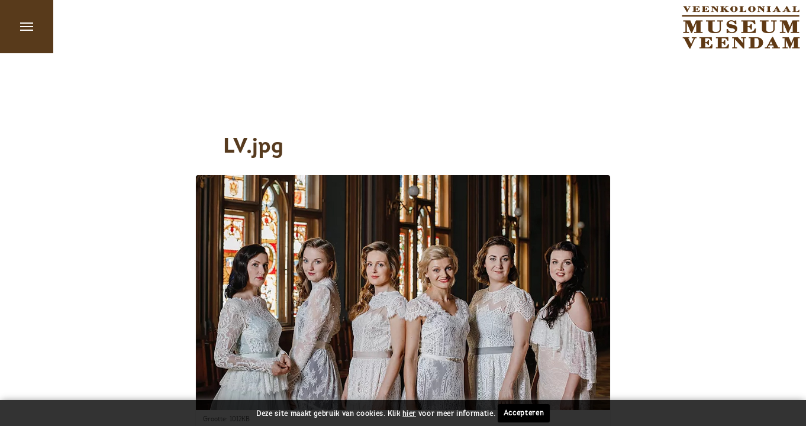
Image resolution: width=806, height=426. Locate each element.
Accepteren (524, 413)
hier (409, 413)
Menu (26, 26)
